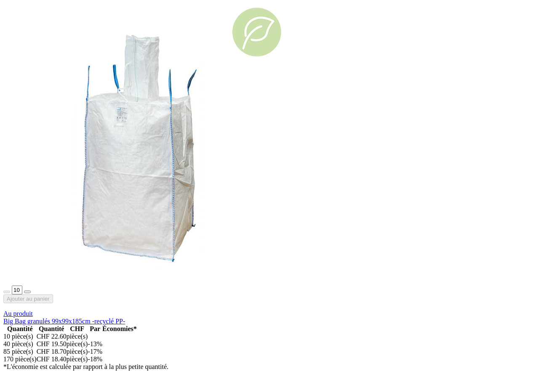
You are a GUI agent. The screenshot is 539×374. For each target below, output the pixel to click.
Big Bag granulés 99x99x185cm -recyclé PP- (64, 321)
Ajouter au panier (28, 299)
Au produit (18, 313)
